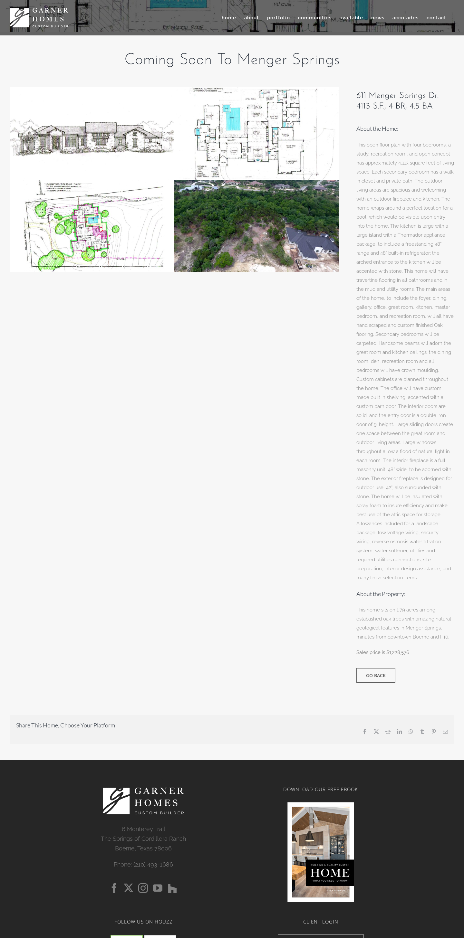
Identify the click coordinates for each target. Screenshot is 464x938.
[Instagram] (143, 888)
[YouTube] (157, 888)
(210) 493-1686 (153, 864)
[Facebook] (114, 888)
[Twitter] (128, 888)
